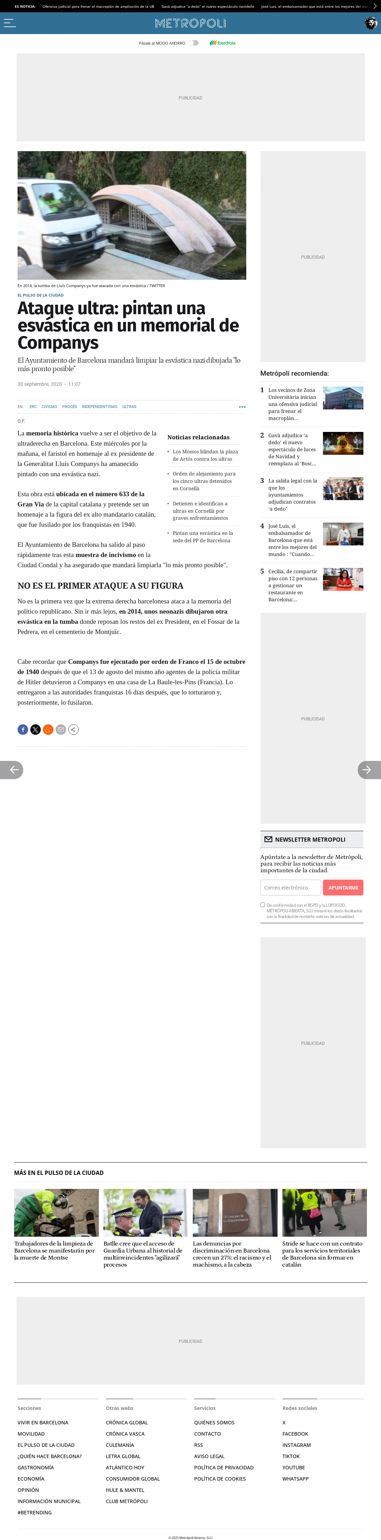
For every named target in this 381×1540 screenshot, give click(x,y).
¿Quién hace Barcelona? (50, 1456)
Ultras (129, 407)
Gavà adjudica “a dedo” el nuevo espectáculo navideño (207, 6)
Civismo (49, 407)
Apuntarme (343, 887)
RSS (198, 1445)
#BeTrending (35, 1512)
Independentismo (100, 407)
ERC (33, 407)
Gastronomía (36, 1467)
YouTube (293, 1467)
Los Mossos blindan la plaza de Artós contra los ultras (205, 455)
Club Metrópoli (127, 1501)
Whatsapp (295, 1478)
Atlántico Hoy (125, 1467)
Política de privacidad (224, 1467)
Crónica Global (127, 1422)
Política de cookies (220, 1478)
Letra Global (123, 1456)
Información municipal (49, 1501)
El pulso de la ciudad (41, 295)
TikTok (291, 1456)
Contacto (207, 1433)
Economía (31, 1478)
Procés (69, 407)
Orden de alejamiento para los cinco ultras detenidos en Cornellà (204, 481)
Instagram (296, 1445)
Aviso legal (209, 1456)
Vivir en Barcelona (43, 1422)
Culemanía (120, 1445)
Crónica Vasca (125, 1433)
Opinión (28, 1490)
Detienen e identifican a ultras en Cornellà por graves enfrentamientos (200, 511)
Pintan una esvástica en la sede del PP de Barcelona (203, 537)
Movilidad (31, 1433)
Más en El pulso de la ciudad (59, 1173)
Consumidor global (133, 1478)
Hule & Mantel (125, 1490)
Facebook (295, 1433)
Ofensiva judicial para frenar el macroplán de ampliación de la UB (98, 6)
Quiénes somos (214, 1422)
